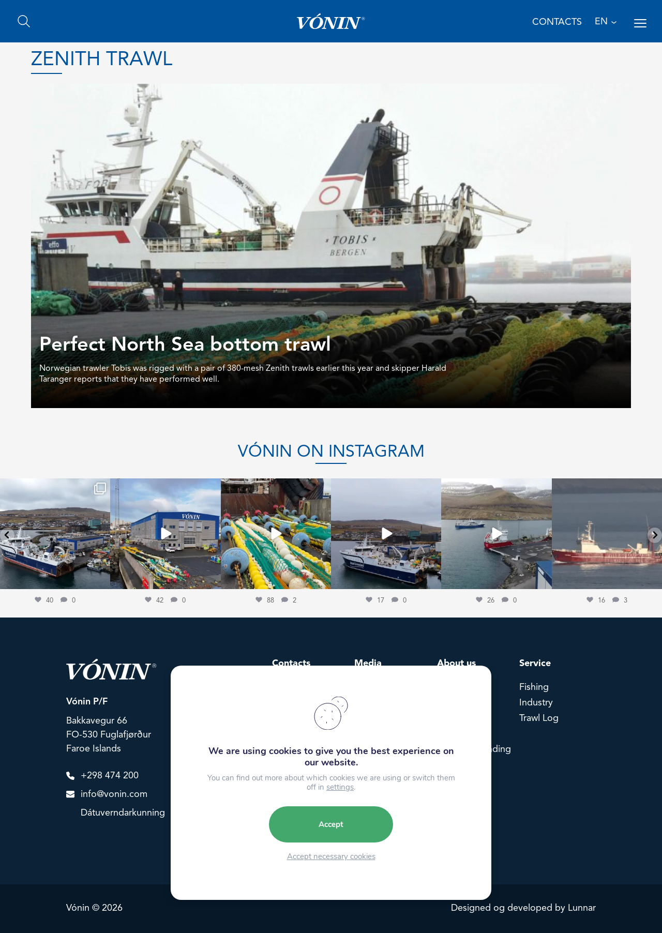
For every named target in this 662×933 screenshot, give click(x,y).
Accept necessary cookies (331, 856)
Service (535, 663)
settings (340, 787)
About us (456, 663)
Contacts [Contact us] (557, 22)
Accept (331, 824)
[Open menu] (640, 23)
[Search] (24, 21)
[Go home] (331, 21)
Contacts (291, 663)
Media (368, 663)
